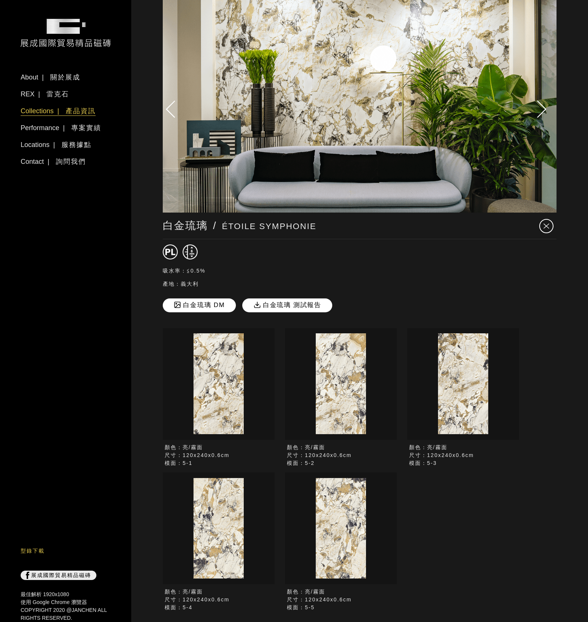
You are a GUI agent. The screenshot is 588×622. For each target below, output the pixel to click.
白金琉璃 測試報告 (287, 305)
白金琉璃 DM (199, 305)
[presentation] (174, 109)
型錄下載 (33, 551)
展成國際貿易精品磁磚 (58, 575)
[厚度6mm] (190, 251)
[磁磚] (170, 251)
